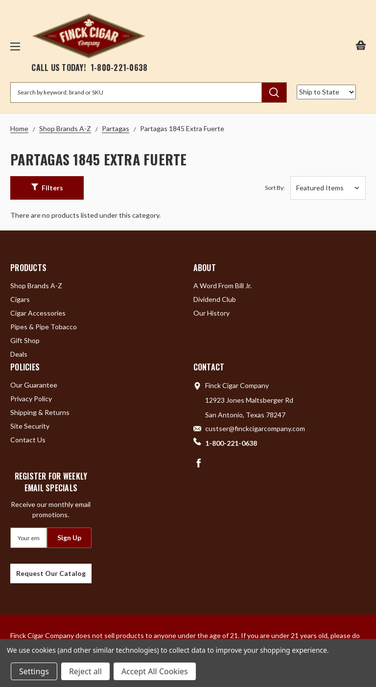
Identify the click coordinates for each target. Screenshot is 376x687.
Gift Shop (25, 340)
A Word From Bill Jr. (222, 285)
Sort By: (275, 187)
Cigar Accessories (38, 313)
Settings (34, 671)
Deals (18, 354)
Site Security (29, 426)
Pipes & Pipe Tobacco (43, 326)
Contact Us (28, 439)
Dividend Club (214, 299)
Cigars (20, 299)
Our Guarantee (33, 385)
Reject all (85, 671)
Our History (211, 313)
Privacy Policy (31, 398)
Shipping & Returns (40, 412)
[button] (47, 188)
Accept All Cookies (154, 671)
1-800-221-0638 (119, 67)
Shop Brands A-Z (36, 285)
